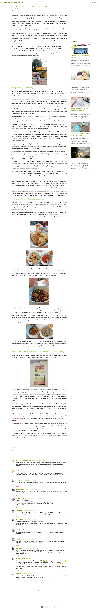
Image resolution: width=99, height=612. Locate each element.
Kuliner (13, 447)
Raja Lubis (19, 480)
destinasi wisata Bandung (39, 41)
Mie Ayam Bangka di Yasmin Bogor (53, 322)
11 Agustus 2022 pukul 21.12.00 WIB (30, 510)
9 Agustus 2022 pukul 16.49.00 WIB (38, 460)
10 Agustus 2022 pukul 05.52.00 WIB (30, 471)
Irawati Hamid (20, 530)
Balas (17, 468)
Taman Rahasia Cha (13, 2)
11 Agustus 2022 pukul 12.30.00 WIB (33, 498)
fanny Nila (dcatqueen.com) (23, 558)
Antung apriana (20, 548)
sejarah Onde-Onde (17, 418)
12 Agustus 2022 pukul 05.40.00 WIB (31, 519)
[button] (12, 11)
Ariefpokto (19, 471)
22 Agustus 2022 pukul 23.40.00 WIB (32, 573)
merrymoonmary (53, 609)
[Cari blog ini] (90, 2)
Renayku (18, 539)
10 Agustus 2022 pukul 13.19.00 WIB (29, 480)
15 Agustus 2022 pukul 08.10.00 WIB (28, 539)
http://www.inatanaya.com (23, 460)
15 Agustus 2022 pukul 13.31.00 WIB (32, 548)
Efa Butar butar (20, 573)
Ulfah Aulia (19, 510)
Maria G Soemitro (21, 498)
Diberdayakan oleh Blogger (49, 607)
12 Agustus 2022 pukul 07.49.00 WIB (31, 530)
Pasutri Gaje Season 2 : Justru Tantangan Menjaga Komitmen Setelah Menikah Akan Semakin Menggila (80, 82)
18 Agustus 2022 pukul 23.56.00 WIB (39, 558)
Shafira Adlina (20, 489)
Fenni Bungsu (19, 519)
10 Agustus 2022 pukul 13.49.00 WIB (31, 489)
